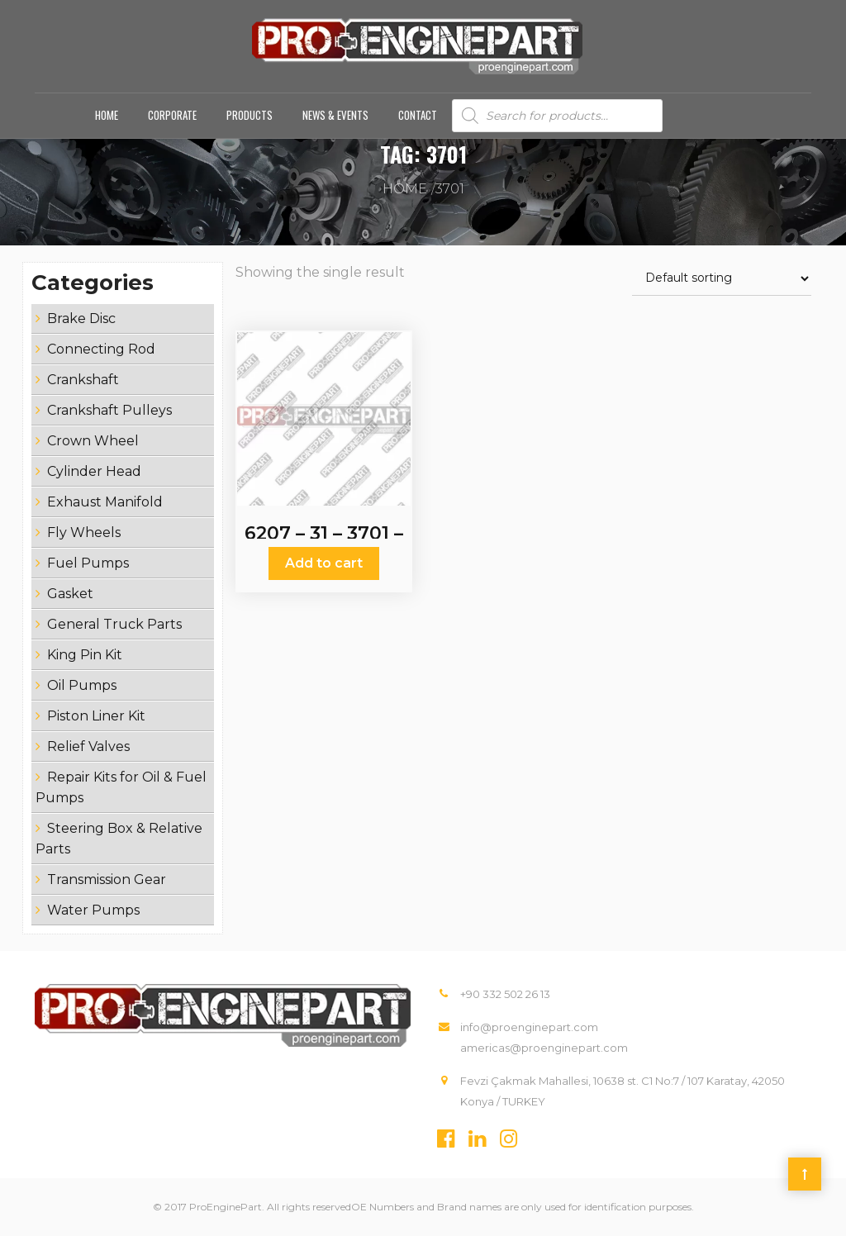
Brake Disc (81, 318)
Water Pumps (93, 910)
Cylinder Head (94, 471)
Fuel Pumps (88, 563)
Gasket (70, 593)
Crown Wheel (93, 441)
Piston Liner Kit (96, 716)
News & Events (335, 115)
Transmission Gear (106, 879)
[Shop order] (721, 279)
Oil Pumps (81, 685)
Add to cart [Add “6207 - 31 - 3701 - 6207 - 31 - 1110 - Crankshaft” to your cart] (324, 563)
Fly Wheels (84, 532)
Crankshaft (83, 379)
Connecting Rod (101, 349)
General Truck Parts (114, 624)
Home (106, 115)
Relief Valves (88, 746)
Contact (417, 115)
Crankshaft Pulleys (109, 410)
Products (249, 115)
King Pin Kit (84, 655)
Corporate (172, 115)
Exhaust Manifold (105, 502)
